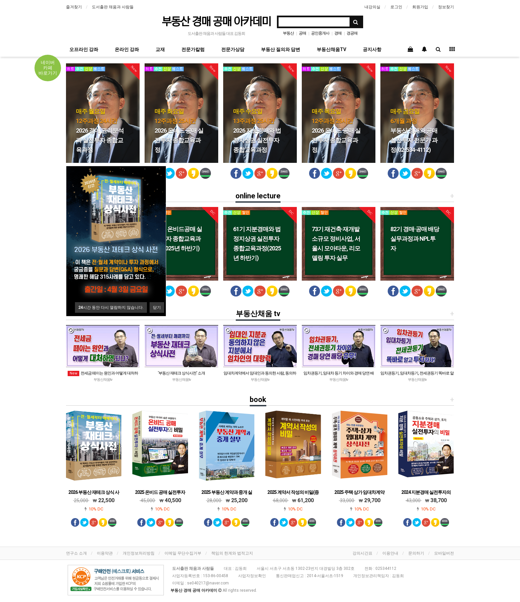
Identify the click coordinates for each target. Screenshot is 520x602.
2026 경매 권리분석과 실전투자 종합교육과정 (100, 130)
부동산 (288, 33)
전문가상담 (232, 49)
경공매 (352, 33)
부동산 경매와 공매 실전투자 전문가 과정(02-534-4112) (413, 130)
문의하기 (416, 553)
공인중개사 (320, 33)
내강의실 (372, 7)
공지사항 (372, 49)
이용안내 (390, 553)
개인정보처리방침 (139, 553)
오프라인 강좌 (83, 49)
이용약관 (105, 553)
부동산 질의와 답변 (280, 49)
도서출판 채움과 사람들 (113, 7)
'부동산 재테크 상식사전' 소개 (181, 373)
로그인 (396, 7)
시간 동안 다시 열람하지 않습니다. (111, 307)
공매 (302, 33)
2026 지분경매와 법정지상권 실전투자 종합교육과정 (257, 130)
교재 (160, 49)
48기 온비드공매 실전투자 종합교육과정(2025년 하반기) (178, 239)
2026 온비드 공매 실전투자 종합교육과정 (179, 130)
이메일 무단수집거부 (182, 553)
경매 (338, 33)
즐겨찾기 (74, 7)
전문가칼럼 (193, 49)
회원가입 (420, 7)
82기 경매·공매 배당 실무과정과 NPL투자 (414, 239)
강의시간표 (362, 553)
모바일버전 (444, 553)
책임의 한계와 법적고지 (232, 553)
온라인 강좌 (127, 49)
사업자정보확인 (252, 575)
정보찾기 (446, 7)
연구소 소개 (76, 553)
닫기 (157, 307)
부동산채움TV (331, 49)
